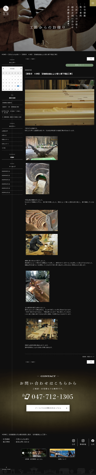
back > (33, 59)
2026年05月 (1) (6, 171)
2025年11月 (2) (6, 192)
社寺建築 (6, 439)
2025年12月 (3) (6, 188)
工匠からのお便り (22, 439)
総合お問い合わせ (22, 442)
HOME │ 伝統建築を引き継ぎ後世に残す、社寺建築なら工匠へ (24, 434)
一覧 (90, 58)
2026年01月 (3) (6, 184)
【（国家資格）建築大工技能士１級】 (12, 117)
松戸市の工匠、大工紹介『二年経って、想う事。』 (11, 111)
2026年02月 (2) (6, 179)
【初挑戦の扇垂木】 (7, 102)
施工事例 (6, 442)
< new (27, 59)
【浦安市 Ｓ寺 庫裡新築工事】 (10, 107)
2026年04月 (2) (6, 175)
